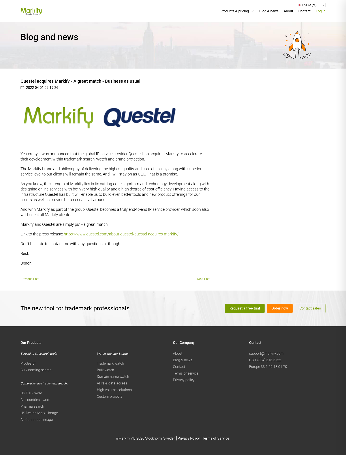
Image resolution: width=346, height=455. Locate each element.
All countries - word (35, 400)
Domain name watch (113, 377)
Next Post (204, 279)
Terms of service (185, 373)
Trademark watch (110, 363)
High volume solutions (114, 390)
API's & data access (112, 383)
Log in (320, 11)
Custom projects (109, 396)
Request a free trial (244, 308)
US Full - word (31, 393)
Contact (304, 11)
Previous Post (30, 279)
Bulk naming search (36, 370)
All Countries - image (37, 420)
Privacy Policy (189, 438)
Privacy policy (184, 380)
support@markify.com (266, 353)
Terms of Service (215, 438)
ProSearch (28, 363)
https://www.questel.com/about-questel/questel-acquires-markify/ (121, 234)
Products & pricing (234, 11)
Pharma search (32, 406)
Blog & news (268, 11)
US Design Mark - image (39, 413)
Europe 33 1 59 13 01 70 (268, 367)
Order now (279, 308)
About (288, 11)
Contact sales (310, 308)
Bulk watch (105, 370)
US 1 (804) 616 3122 (265, 360)
